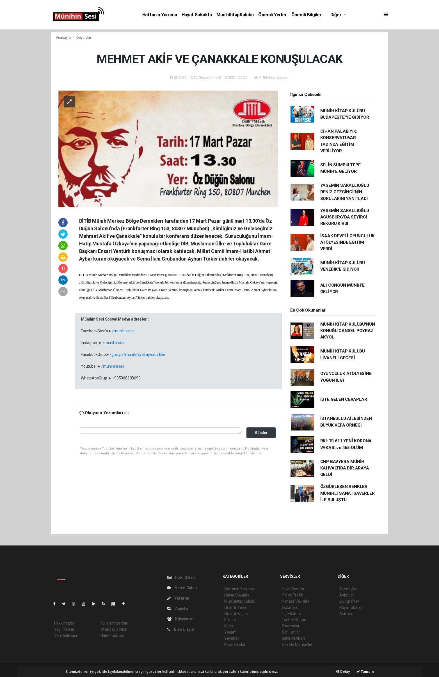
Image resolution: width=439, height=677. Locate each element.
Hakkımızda (64, 623)
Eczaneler (290, 607)
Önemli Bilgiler (306, 14)
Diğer (336, 14)
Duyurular (83, 37)
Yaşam (230, 632)
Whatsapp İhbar (114, 629)
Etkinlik (230, 620)
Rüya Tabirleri (351, 607)
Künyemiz (180, 619)
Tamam (365, 671)
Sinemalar (290, 626)
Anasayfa (64, 37)
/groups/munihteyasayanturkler (137, 354)
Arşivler (178, 608)
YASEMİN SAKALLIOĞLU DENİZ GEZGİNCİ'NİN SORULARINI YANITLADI (344, 192)
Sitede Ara (348, 589)
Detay (343, 671)
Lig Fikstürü (291, 613)
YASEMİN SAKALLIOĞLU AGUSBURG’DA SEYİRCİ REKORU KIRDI (344, 217)
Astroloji (346, 613)
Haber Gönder (112, 635)
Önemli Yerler (272, 14)
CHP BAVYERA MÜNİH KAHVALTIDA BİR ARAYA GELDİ (344, 468)
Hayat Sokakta (197, 14)
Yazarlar (178, 598)
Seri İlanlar (291, 632)
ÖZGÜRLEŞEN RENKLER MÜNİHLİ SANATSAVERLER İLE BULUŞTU (347, 493)
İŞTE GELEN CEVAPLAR (343, 399)
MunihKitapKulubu (235, 14)
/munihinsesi (123, 331)
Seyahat (231, 638)
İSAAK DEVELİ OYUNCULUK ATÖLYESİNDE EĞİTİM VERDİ (347, 242)
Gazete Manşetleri (298, 644)
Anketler (346, 595)
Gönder (261, 432)
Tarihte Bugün (294, 620)
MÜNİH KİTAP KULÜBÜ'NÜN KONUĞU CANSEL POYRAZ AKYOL (347, 331)
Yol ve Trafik (292, 595)
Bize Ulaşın (180, 629)
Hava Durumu (293, 589)
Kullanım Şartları (114, 623)
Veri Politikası (65, 635)
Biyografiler (349, 601)
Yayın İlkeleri (65, 629)
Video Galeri (182, 588)
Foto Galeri (181, 577)
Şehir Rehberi (293, 638)
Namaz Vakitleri (295, 601)
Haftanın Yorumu (159, 14)
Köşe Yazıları (235, 644)
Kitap (228, 626)
